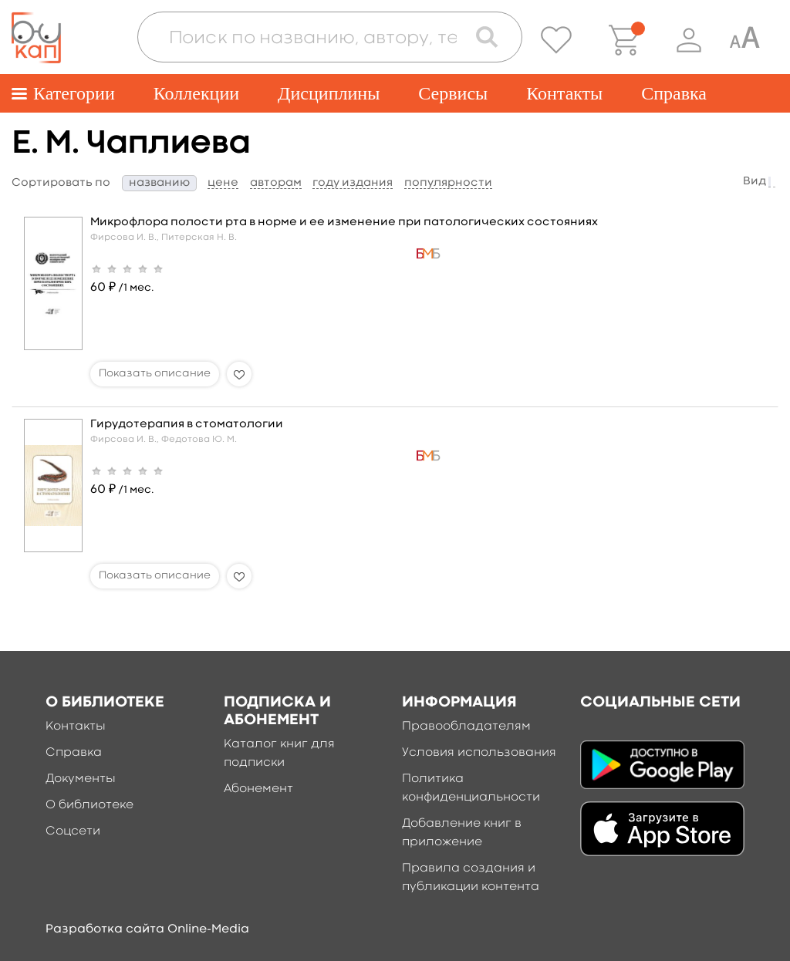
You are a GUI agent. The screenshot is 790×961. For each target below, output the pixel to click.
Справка (674, 93)
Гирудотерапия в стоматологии (186, 425)
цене (223, 183)
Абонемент (258, 789)
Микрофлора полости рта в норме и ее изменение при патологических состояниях (344, 222)
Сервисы (453, 93)
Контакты (564, 93)
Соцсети (73, 831)
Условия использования (479, 752)
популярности (448, 183)
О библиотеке (89, 805)
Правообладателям (466, 726)
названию (159, 183)
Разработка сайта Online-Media (147, 929)
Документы (81, 779)
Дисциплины (329, 93)
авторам (276, 183)
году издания (352, 183)
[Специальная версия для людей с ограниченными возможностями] (744, 40)
